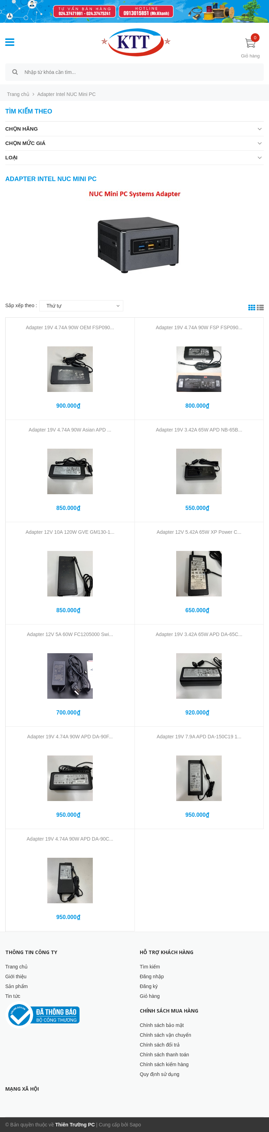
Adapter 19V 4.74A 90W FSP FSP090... (199, 327)
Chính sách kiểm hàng (164, 1064)
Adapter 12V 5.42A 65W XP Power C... (199, 532)
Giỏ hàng (150, 996)
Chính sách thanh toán (164, 1054)
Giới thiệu (16, 976)
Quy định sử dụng (159, 1074)
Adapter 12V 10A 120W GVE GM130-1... (70, 532)
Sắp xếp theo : (21, 305)
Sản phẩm (16, 986)
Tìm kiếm (150, 966)
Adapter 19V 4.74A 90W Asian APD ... (70, 430)
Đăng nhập (152, 976)
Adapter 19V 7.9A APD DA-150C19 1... (199, 736)
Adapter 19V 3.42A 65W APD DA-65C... (199, 634)
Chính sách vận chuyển (165, 1035)
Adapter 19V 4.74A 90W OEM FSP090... (70, 327)
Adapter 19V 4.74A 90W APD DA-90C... (70, 839)
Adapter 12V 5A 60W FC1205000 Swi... (70, 634)
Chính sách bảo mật (162, 1025)
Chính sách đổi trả (160, 1045)
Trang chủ (16, 966)
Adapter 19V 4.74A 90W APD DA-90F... (70, 736)
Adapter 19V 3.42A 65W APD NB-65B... (199, 430)
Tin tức (12, 996)
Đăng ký (149, 986)
